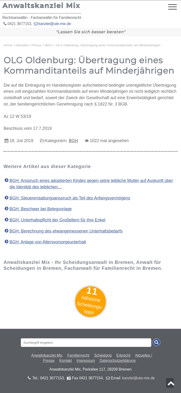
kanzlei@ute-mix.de (54, 24)
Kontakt (65, 361)
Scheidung (102, 355)
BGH (73, 140)
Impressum (86, 361)
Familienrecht (78, 355)
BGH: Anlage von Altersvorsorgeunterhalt (47, 242)
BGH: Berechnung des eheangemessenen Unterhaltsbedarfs (66, 231)
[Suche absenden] (156, 342)
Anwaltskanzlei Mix (47, 355)
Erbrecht (123, 355)
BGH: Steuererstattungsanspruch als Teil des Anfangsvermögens (69, 198)
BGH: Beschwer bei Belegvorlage (40, 209)
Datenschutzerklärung (118, 361)
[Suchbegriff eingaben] (86, 342)
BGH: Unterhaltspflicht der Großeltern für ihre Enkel (57, 220)
